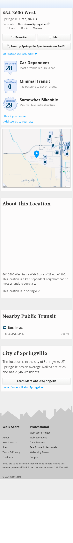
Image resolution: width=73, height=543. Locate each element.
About (6, 437)
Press (6, 447)
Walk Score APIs (38, 437)
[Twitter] (5, 432)
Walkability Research (41, 452)
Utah (24, 387)
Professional (39, 427)
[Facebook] (11, 432)
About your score (15, 116)
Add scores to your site (18, 121)
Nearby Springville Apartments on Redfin (36, 46)
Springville (10, 19)
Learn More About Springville (36, 381)
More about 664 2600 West (18, 53)
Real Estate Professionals (43, 447)
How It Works (10, 442)
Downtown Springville (32, 24)
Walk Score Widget (40, 432)
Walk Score (11, 427)
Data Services (37, 442)
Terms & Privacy (11, 452)
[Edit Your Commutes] (48, 23)
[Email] (17, 432)
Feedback (8, 457)
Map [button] (54, 37)
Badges (34, 457)
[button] (37, 154)
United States (10, 387)
